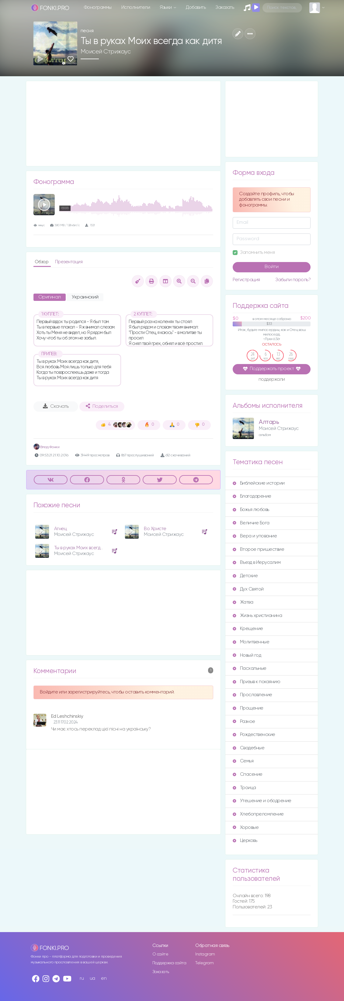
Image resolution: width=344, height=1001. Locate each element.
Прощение (248, 708)
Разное (244, 721)
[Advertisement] (123, 123)
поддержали (272, 380)
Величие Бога (251, 523)
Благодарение (252, 496)
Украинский (85, 297)
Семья (243, 761)
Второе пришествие (258, 549)
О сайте (160, 954)
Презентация (69, 262)
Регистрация (246, 279)
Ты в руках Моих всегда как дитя (87, 548)
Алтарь (269, 422)
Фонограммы (98, 7)
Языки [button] (166, 7)
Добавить (196, 7)
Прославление (252, 695)
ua (92, 978)
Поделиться (102, 406)
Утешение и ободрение (262, 800)
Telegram (204, 963)
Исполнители (135, 7)
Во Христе (155, 528)
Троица (244, 787)
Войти (272, 266)
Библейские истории (258, 483)
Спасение (247, 774)
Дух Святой (248, 589)
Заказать (224, 7)
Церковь (245, 840)
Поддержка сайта (169, 963)
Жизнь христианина (257, 615)
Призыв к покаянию (256, 681)
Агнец (60, 528)
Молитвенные (251, 642)
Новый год (247, 655)
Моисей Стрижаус (106, 52)
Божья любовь (251, 509)
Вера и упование (255, 536)
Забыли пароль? (293, 279)
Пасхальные (249, 668)
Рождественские (254, 734)
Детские (245, 576)
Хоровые (246, 827)
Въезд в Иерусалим (256, 562)
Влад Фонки (46, 447)
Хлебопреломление (258, 814)
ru (82, 978)
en (103, 978)
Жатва (243, 602)
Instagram (205, 954)
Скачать (56, 406)
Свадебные (248, 748)
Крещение (248, 628)
